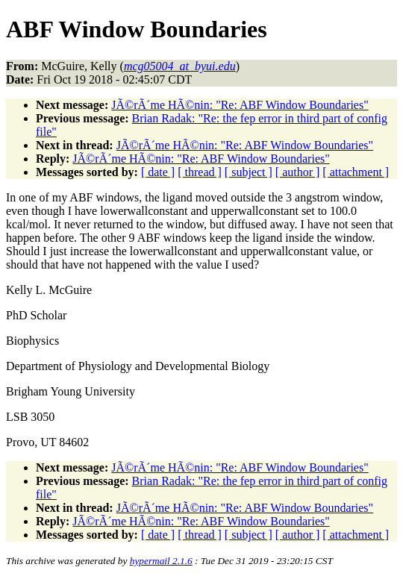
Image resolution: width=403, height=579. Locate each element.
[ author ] (297, 172)
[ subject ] (248, 172)
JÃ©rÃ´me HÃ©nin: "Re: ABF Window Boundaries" (239, 104)
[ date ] (158, 172)
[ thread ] (200, 172)
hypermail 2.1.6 (161, 560)
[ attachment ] (355, 172)
